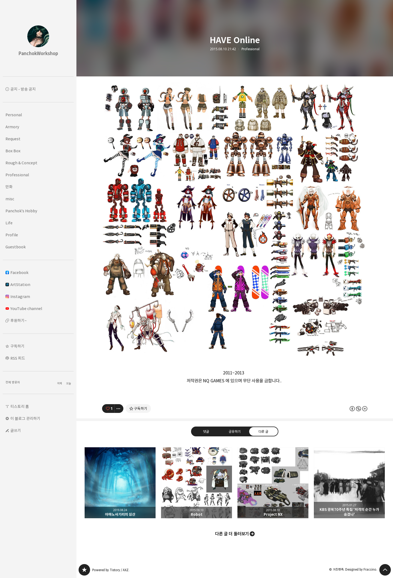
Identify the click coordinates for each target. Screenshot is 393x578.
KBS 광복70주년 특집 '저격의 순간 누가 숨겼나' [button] (349, 482)
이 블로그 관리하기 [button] (25, 418)
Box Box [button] (12, 150)
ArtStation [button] (17, 284)
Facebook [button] (16, 272)
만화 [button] (9, 186)
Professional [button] (17, 174)
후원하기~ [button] (18, 320)
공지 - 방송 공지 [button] (23, 89)
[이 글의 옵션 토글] (119, 408)
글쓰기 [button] (15, 430)
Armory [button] (12, 126)
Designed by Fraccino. (361, 569)
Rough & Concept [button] (21, 162)
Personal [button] (13, 114)
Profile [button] (11, 234)
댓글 (206, 431)
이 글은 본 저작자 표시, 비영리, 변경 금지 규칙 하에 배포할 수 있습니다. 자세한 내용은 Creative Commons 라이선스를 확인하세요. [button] (358, 408)
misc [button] (9, 198)
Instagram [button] (17, 296)
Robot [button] (196, 482)
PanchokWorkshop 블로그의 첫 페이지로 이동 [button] (38, 38)
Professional (251, 49)
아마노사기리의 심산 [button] (120, 482)
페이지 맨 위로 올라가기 (385, 569)
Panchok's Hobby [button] (21, 210)
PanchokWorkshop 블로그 (84, 569)
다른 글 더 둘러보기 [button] (232, 534)
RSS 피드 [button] (17, 358)
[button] (38, 346)
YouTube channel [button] (23, 308)
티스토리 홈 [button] (19, 406)
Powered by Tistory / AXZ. (110, 570)
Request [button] (12, 138)
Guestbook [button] (15, 246)
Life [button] (9, 222)
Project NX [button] (272, 482)
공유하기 (235, 431)
